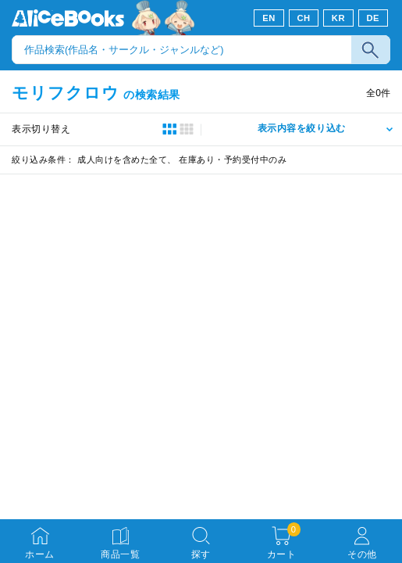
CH (303, 18)
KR (338, 18)
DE (373, 18)
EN (269, 18)
